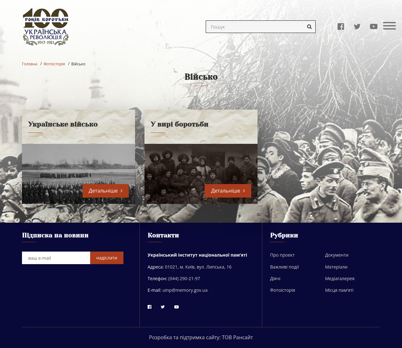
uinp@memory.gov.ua (185, 290)
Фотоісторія (54, 64)
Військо (78, 64)
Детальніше (105, 190)
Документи (337, 255)
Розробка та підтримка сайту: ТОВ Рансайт (201, 337)
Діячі (275, 278)
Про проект (282, 255)
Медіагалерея (340, 278)
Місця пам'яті (339, 290)
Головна (29, 64)
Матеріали (336, 267)
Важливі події (284, 267)
